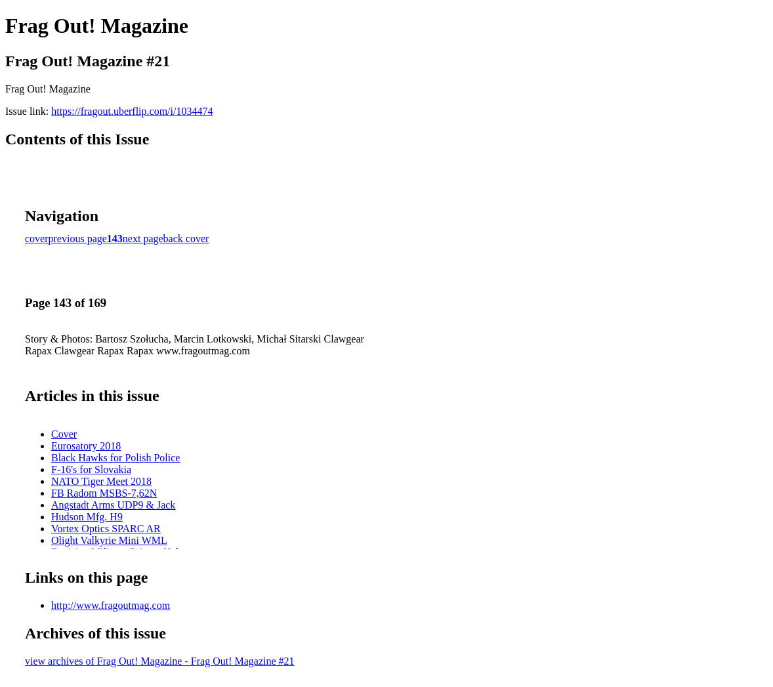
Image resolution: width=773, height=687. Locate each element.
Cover (64, 434)
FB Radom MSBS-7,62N (104, 493)
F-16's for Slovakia (91, 469)
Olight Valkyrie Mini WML (109, 540)
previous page (78, 238)
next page (143, 238)
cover (37, 238)
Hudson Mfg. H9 (87, 516)
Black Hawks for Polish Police (115, 457)
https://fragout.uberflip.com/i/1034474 (132, 111)
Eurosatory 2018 (86, 445)
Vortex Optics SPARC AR (106, 528)
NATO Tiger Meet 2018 (101, 481)
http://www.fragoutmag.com (110, 605)
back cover (186, 238)
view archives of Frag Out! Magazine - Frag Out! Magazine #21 (160, 661)
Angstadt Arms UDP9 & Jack (113, 504)
